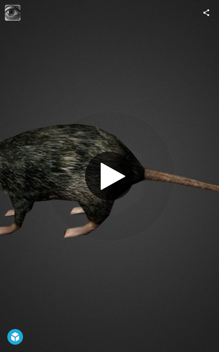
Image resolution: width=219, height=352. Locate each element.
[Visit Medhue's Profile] (13, 13)
